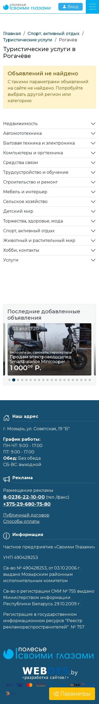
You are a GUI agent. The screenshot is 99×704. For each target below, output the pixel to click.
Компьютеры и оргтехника (33, 152)
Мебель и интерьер (25, 191)
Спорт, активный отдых (53, 33)
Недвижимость (20, 123)
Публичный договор (26, 515)
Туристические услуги (27, 39)
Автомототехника (22, 133)
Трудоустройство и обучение (35, 172)
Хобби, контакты (21, 250)
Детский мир (18, 211)
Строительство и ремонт (30, 182)
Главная (12, 33)
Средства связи (20, 162)
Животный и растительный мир (39, 240)
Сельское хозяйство (25, 201)
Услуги (10, 259)
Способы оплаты (21, 521)
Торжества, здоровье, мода (33, 221)
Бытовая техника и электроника (39, 143)
